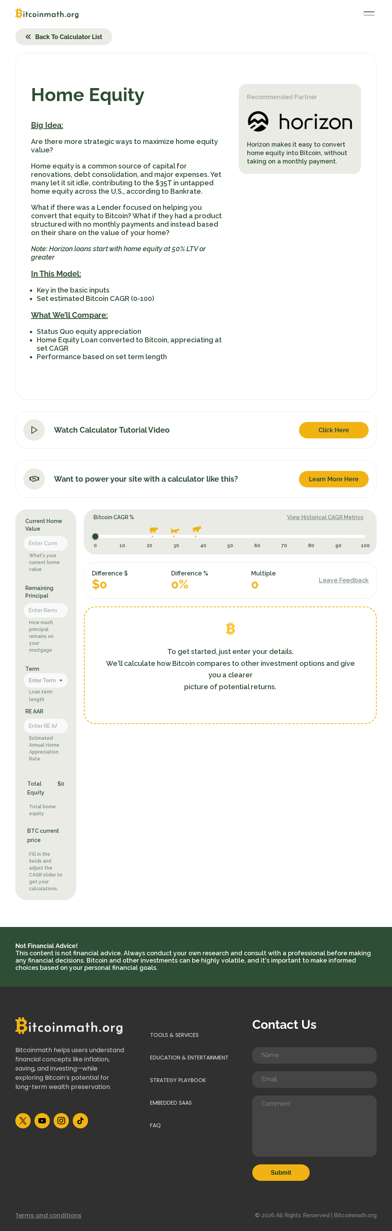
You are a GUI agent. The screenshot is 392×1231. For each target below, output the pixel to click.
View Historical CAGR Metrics (325, 517)
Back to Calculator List (63, 37)
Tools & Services (174, 1035)
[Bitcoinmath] (46, 13)
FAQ (155, 1126)
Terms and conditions (48, 1215)
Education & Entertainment (189, 1057)
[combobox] (45, 681)
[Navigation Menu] (369, 13)
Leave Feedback (344, 580)
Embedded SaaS (171, 1103)
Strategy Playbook (178, 1080)
